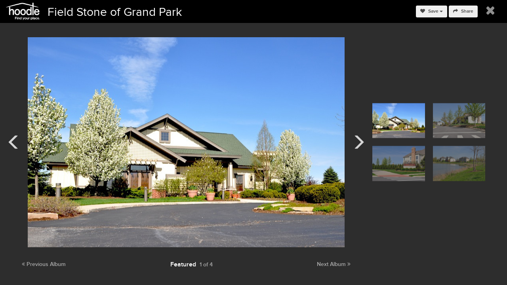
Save (431, 11)
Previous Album (44, 264)
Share (463, 11)
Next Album (334, 264)
